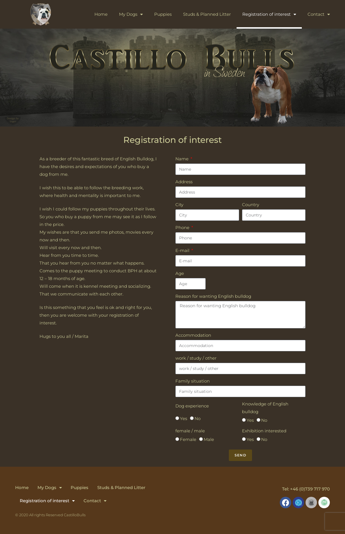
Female (188, 439)
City (179, 204)
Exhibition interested (264, 430)
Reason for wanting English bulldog (213, 296)
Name (182, 158)
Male (209, 439)
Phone (183, 227)
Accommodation (193, 335)
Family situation (192, 381)
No (198, 418)
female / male (190, 430)
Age (179, 273)
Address (184, 181)
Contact (319, 14)
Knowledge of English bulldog (265, 407)
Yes (183, 418)
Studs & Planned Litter (207, 14)
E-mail (183, 250)
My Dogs (131, 14)
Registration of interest (269, 14)
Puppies (163, 14)
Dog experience (192, 406)
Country (250, 204)
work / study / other (196, 358)
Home (101, 14)
